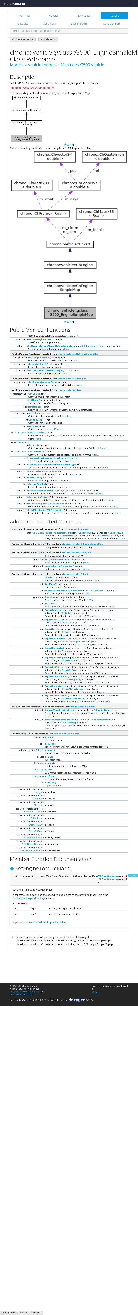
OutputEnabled (37, 484)
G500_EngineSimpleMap (50, 31)
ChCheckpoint (56, 503)
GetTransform (36, 451)
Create (48, 597)
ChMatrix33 (22, 442)
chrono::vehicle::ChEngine (71, 378)
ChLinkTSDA (68, 660)
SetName (33, 400)
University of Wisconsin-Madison (25, 991)
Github (95, 992)
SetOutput (34, 477)
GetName (33, 393)
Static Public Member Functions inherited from (50, 529)
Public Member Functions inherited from (54, 353)
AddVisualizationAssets (41, 464)
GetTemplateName (38, 357)
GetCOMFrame (36, 432)
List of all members (48, 39)
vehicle (25, 31)
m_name (49, 737)
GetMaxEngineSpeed (40, 339)
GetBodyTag (35, 419)
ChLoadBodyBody (71, 679)
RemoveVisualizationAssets (43, 471)
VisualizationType (63, 458)
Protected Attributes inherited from (44, 733)
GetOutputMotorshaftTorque (45, 370)
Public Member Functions (22, 39)
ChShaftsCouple (71, 641)
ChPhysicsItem (101, 710)
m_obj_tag (50, 782)
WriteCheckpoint (37, 503)
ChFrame (21, 432)
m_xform (49, 776)
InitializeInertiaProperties (59, 559)
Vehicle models (42, 64)
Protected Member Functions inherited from (56, 543)
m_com (48, 769)
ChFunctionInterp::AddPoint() (29, 898)
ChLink (65, 631)
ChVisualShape (70, 722)
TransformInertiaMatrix (58, 532)
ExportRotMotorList (56, 695)
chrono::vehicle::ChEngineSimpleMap (77, 353)
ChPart (48, 577)
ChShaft (66, 622)
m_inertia (50, 763)
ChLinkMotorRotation (74, 698)
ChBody (66, 613)
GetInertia (34, 445)
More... (67, 348)
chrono (16, 31)
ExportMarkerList (54, 647)
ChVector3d (85, 532)
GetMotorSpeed (37, 364)
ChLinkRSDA (68, 670)
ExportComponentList (40, 490)
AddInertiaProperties (57, 590)
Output (32, 497)
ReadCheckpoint (37, 510)
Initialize (50, 603)
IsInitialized (34, 406)
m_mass (49, 756)
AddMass (50, 584)
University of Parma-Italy (21, 994)
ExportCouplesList (55, 638)
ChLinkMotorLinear (72, 689)
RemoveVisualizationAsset (59, 719)
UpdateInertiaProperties (58, 566)
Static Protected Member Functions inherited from (52, 706)
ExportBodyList (53, 610)
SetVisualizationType (40, 458)
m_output (50, 743)
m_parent (50, 750)
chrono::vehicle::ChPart (70, 390)
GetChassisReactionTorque (43, 382)
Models (17, 64)
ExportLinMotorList (56, 686)
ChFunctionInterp (65, 345)
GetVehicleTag (36, 413)
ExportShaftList (54, 619)
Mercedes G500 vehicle (82, 64)
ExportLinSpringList (56, 657)
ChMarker (67, 651)
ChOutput (43, 497)
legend (69, 144)
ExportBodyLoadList (56, 676)
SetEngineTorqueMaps (41, 345)
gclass (34, 31)
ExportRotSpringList (56, 667)
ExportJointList (53, 628)
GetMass (33, 426)
